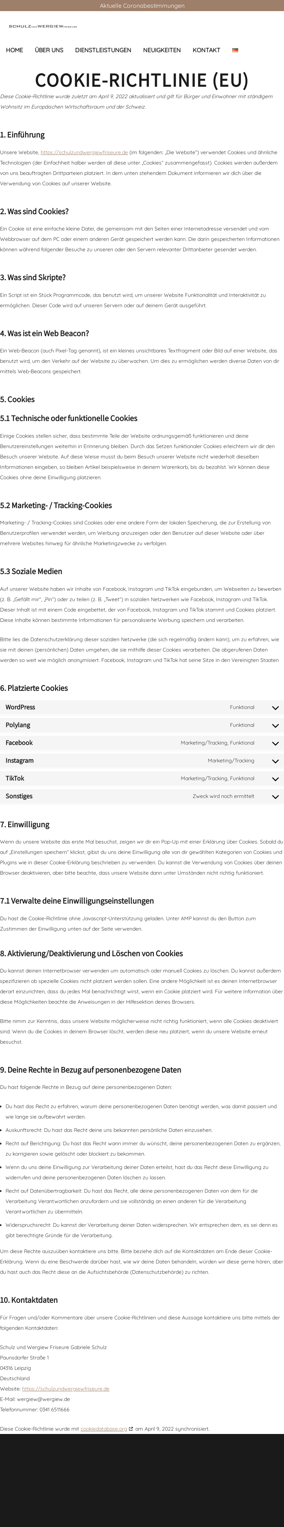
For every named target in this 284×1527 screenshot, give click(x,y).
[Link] (43, 25)
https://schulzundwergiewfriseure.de (84, 152)
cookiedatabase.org (104, 1428)
